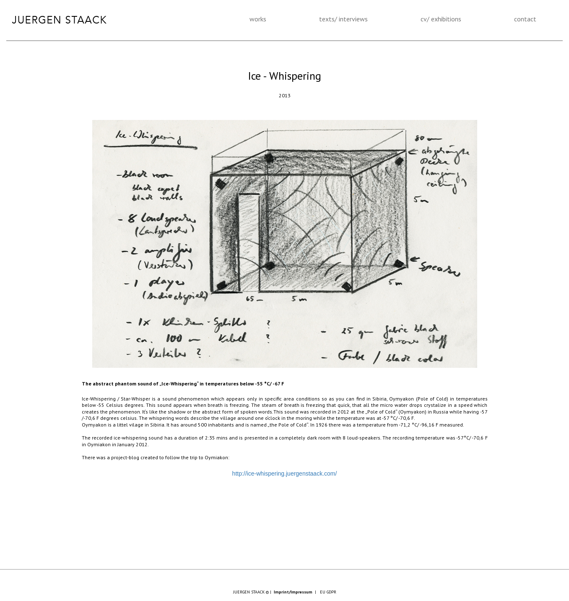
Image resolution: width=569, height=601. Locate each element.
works (257, 19)
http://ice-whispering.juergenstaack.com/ (284, 473)
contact (525, 19)
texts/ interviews (343, 19)
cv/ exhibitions (441, 19)
